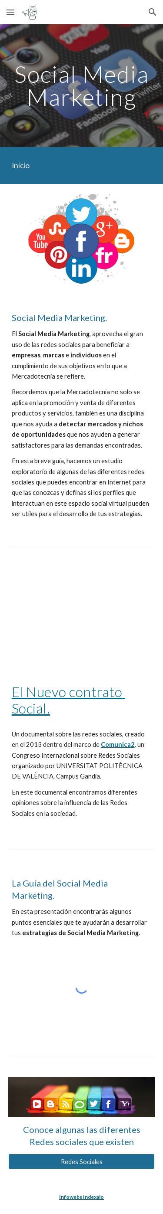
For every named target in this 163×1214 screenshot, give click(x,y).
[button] (10, 12)
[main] (81, 85)
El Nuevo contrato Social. (68, 700)
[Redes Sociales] (82, 1161)
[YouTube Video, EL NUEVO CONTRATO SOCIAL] (81, 613)
